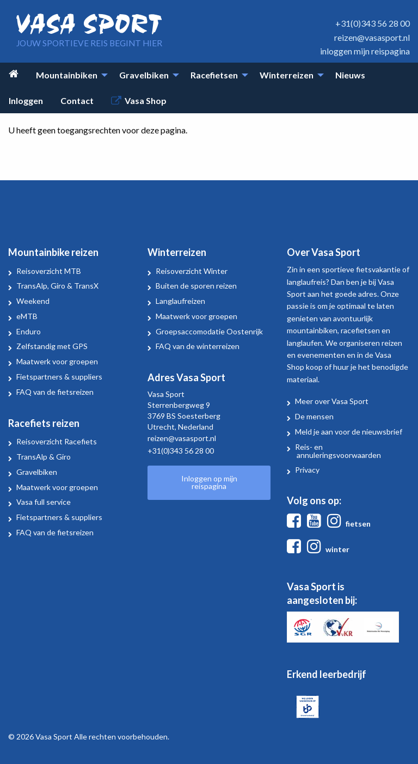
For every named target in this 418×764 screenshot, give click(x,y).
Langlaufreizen (180, 300)
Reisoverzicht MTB (48, 271)
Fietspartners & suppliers (59, 376)
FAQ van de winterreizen (197, 346)
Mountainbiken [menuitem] (66, 75)
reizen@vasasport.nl (372, 37)
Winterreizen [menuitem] (287, 75)
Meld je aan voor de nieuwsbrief (348, 431)
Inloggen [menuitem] (26, 100)
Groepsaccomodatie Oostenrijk (209, 331)
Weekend (33, 300)
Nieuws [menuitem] (350, 75)
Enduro (28, 331)
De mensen (314, 416)
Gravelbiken (36, 471)
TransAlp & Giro (43, 456)
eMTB (27, 316)
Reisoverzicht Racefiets (56, 441)
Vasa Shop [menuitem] (146, 100)
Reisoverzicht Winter (192, 271)
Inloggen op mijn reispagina (209, 482)
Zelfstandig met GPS (52, 346)
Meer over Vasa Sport (331, 401)
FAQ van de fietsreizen (55, 391)
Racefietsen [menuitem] (214, 75)
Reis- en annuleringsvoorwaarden (338, 451)
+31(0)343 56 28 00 (372, 23)
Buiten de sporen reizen (196, 285)
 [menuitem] (14, 74)
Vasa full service (43, 501)
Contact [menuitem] (77, 100)
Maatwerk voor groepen (57, 361)
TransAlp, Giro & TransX (57, 285)
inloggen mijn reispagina (365, 51)
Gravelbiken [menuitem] (144, 75)
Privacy (307, 469)
